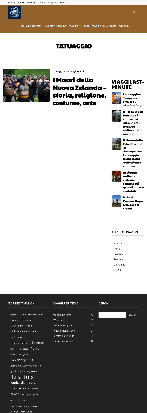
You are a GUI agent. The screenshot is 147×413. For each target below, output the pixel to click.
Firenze (12, 2)
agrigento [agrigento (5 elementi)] (14, 265)
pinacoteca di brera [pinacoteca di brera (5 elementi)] (19, 357)
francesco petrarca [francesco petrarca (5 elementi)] (19, 299)
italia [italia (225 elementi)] (16, 327)
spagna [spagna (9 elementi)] (38, 369)
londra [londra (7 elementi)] (31, 333)
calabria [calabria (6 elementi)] (14, 271)
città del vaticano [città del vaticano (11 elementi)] (20, 282)
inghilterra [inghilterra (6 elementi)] (32, 322)
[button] (134, 12)
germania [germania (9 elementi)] (15, 316)
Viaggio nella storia (104, 26)
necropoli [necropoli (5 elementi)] (26, 345)
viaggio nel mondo (55, 26)
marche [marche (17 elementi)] (15, 339)
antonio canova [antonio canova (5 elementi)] (29, 265)
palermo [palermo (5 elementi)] (37, 345)
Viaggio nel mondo (83, 399)
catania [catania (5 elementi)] (28, 276)
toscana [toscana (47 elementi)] (17, 374)
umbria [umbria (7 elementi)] (39, 375)
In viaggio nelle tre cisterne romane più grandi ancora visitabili (133, 139)
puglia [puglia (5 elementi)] (34, 357)
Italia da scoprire (31, 26)
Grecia (63, 2)
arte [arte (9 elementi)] (40, 265)
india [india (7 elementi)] (22, 322)
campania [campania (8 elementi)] (26, 270)
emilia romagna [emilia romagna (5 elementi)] (17, 288)
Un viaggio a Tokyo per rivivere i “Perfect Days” (133, 95)
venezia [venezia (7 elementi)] (24, 381)
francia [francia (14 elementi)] (35, 299)
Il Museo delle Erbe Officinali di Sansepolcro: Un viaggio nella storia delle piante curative (133, 125)
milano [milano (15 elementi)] (14, 345)
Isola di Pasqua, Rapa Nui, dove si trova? (131, 154)
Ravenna (31, 2)
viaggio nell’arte (79, 26)
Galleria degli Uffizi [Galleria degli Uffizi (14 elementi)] (22, 311)
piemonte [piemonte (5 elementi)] (23, 351)
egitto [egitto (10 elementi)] (35, 282)
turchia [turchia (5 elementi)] (30, 375)
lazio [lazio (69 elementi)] (28, 328)
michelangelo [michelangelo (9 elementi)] (30, 339)
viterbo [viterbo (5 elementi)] (33, 381)
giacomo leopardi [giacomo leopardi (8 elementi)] (32, 316)
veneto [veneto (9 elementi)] (14, 381)
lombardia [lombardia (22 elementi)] (18, 333)
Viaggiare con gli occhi (68, 78)
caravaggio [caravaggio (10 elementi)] (16, 276)
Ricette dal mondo (17, 403)
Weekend (124, 26)
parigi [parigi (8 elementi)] (13, 350)
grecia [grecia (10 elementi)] (13, 322)
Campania (52, 2)
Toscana (41, 2)
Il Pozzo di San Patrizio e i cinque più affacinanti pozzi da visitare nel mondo (133, 110)
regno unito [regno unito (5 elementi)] (26, 362)
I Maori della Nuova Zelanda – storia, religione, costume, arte (79, 88)
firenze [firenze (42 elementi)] (38, 293)
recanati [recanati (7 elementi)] (14, 362)
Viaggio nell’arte (38, 399)
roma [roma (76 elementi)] (15, 368)
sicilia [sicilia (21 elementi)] (27, 369)
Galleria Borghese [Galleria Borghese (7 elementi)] (19, 305)
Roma (21, 2)
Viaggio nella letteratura (107, 399)
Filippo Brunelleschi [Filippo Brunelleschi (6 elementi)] (20, 294)
